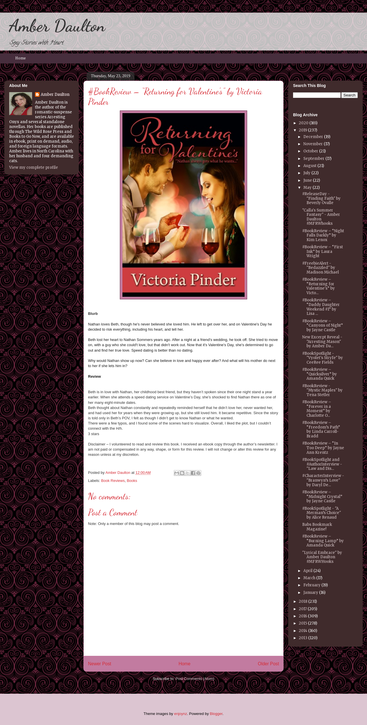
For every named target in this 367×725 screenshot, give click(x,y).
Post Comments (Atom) (194, 678)
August (310, 165)
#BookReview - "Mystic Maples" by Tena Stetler (322, 390)
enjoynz (180, 714)
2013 (303, 637)
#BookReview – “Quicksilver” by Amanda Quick (319, 374)
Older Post (268, 663)
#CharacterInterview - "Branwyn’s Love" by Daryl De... (323, 480)
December (313, 136)
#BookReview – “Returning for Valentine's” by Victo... (318, 286)
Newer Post (99, 663)
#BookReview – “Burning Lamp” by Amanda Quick (323, 541)
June (307, 180)
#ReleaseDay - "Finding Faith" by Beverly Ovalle (321, 198)
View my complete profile (33, 167)
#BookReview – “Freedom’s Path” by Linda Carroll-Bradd (321, 429)
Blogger (216, 714)
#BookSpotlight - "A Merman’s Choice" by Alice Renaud (321, 513)
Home (20, 58)
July (307, 172)
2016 (303, 616)
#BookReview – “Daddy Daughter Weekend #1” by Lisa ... (321, 307)
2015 (303, 623)
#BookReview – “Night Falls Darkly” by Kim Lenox (323, 235)
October (310, 151)
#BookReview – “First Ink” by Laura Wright (322, 251)
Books (132, 480)
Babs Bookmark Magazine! (317, 527)
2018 (303, 601)
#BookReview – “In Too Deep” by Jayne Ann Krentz (323, 448)
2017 (303, 608)
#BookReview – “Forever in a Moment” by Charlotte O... (316, 409)
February (312, 585)
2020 (304, 123)
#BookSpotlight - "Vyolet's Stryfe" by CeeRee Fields (322, 358)
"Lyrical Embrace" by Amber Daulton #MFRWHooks (322, 557)
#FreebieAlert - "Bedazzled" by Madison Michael (320, 268)
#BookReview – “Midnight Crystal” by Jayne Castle (322, 496)
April (308, 570)
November (313, 143)
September (314, 158)
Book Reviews (113, 480)
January (310, 592)
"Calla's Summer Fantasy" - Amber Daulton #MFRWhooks (321, 217)
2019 (303, 130)
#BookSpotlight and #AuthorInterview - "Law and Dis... (322, 464)
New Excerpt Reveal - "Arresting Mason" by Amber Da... (322, 341)
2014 (303, 630)
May (307, 187)
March (309, 577)
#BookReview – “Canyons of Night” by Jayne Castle (322, 325)
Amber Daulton (57, 25)
